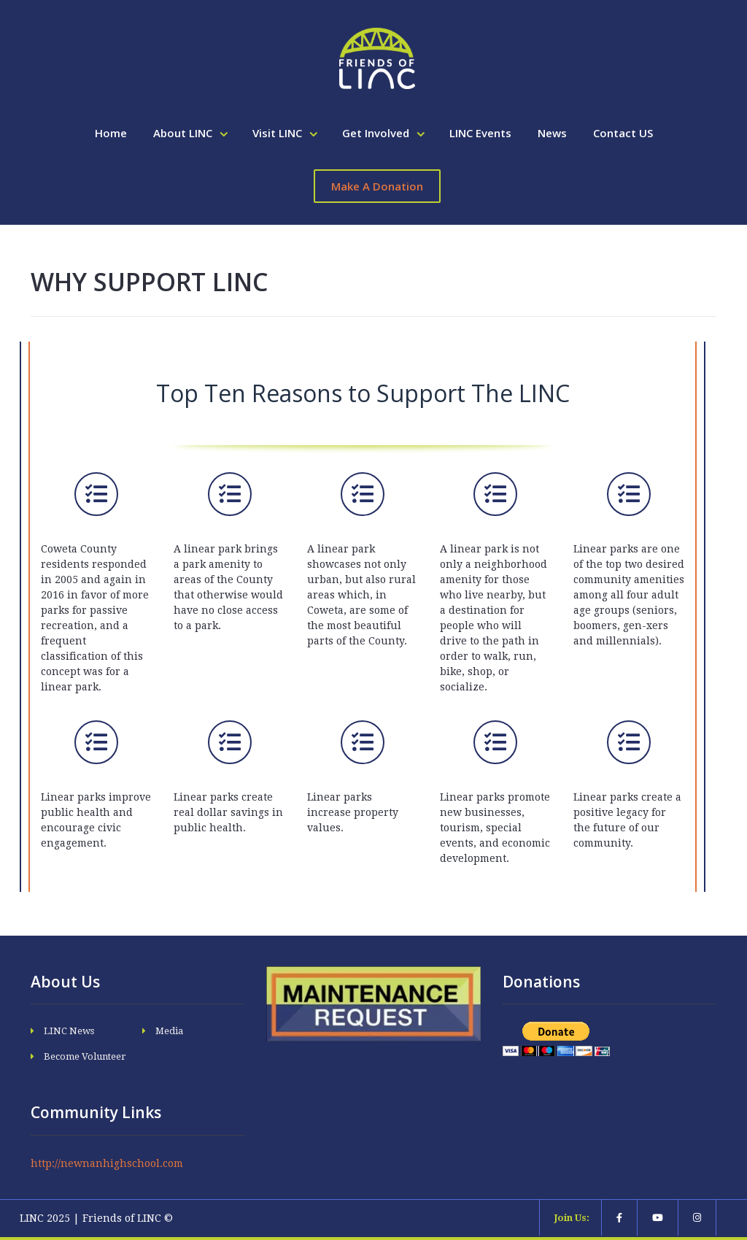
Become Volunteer (85, 1056)
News (552, 133)
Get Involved (377, 133)
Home (111, 133)
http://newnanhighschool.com (107, 1163)
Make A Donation (377, 186)
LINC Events (480, 133)
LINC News (69, 1030)
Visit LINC (278, 133)
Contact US (623, 133)
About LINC (184, 133)
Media (169, 1030)
